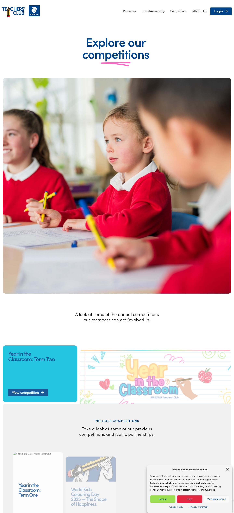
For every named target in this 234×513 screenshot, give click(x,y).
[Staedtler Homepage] (21, 16)
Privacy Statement (198, 506)
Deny (189, 499)
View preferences (216, 499)
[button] (227, 469)
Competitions (178, 11)
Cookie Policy (176, 506)
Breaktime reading (153, 11)
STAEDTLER (199, 11)
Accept (163, 499)
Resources (129, 11)
